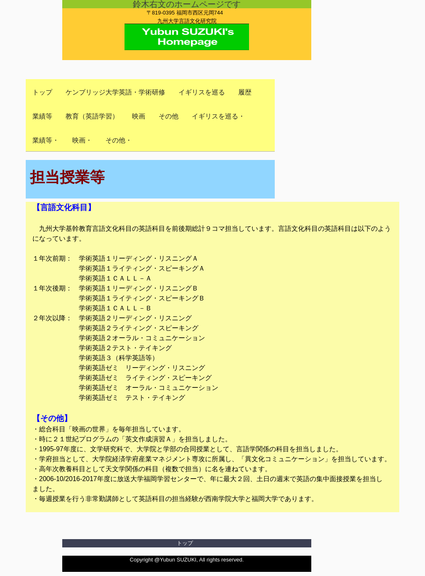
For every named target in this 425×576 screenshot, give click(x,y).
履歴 (245, 92)
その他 (168, 116)
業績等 (42, 116)
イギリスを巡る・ (218, 116)
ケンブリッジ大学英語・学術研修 (115, 92)
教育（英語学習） (92, 116)
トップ (42, 92)
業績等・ (45, 140)
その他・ (118, 140)
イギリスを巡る (201, 92)
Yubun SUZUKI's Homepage (186, 30)
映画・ (82, 140)
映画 (138, 116)
